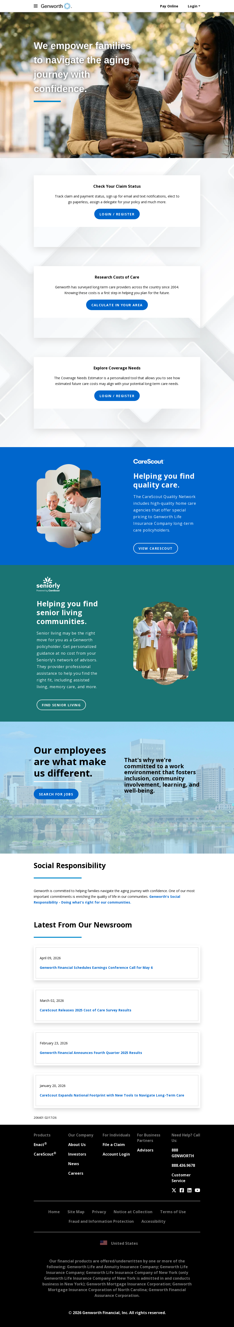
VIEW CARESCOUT (156, 548)
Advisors (145, 1150)
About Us (77, 1144)
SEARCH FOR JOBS (56, 794)
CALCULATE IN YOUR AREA (117, 305)
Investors (77, 1154)
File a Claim (114, 1144)
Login (192, 6)
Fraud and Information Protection (101, 1221)
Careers (75, 1173)
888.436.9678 (183, 1165)
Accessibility (153, 1221)
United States (119, 1243)
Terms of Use (173, 1211)
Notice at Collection (133, 1211)
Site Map (75, 1211)
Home (54, 1211)
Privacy (99, 1211)
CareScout (45, 1154)
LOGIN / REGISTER (117, 214)
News (73, 1163)
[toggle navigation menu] (36, 6)
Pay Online (169, 6)
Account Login (116, 1154)
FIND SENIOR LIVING (61, 705)
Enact (40, 1144)
